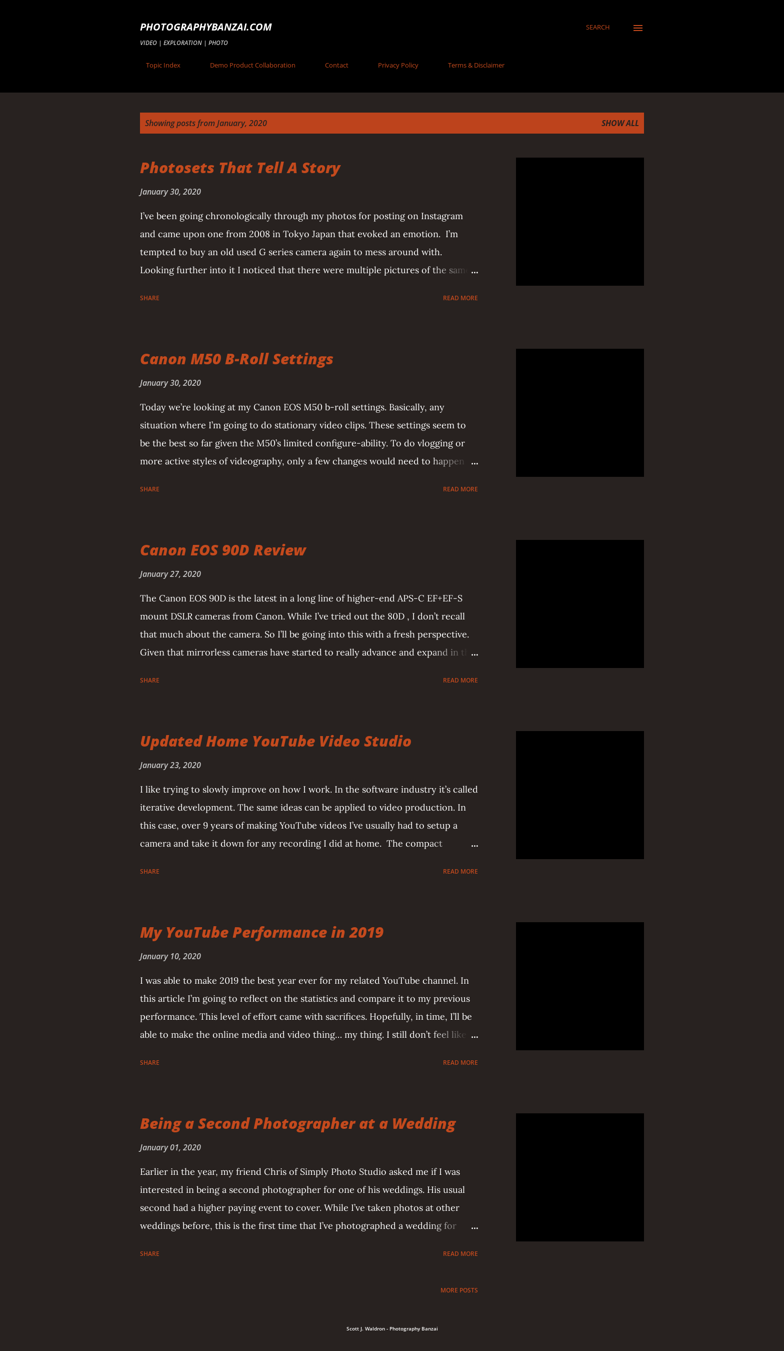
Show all (620, 123)
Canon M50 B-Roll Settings (237, 358)
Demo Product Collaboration (247, 65)
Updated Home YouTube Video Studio (276, 741)
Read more (460, 298)
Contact (330, 65)
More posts (459, 1290)
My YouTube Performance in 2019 (262, 932)
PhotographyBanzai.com (206, 27)
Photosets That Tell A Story (240, 167)
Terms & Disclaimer (470, 65)
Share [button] (150, 298)
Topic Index (157, 65)
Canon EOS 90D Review (223, 549)
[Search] (598, 27)
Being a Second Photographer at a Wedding (298, 1123)
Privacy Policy (392, 65)
